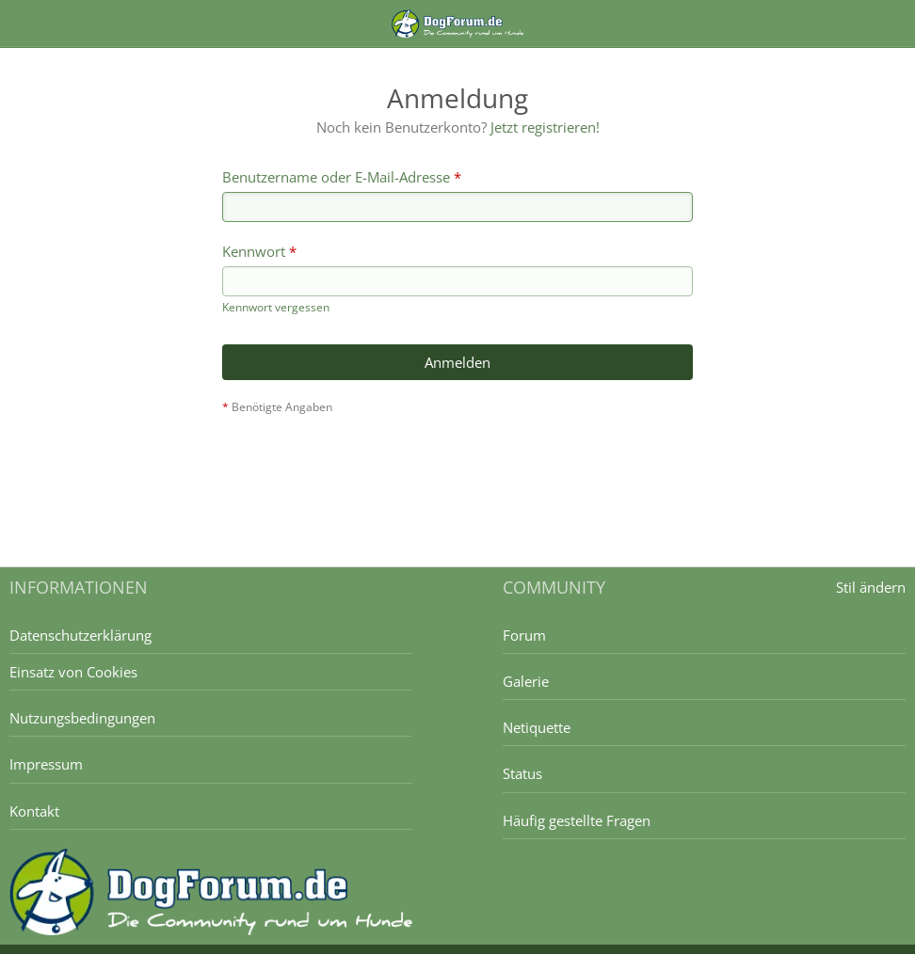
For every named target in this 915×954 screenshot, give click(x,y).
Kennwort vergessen (275, 307)
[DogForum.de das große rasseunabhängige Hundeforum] (457, 23)
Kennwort (253, 251)
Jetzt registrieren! (545, 127)
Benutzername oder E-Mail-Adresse (336, 176)
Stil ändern (871, 587)
